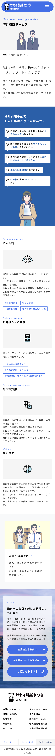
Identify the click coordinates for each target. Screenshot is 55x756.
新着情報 (7, 723)
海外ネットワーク (38, 709)
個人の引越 (9, 742)
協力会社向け (36, 714)
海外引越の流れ (11, 714)
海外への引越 (46, 742)
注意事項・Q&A (37, 718)
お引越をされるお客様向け (27, 660)
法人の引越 (27, 742)
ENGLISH (8, 728)
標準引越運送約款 (38, 728)
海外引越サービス (12, 709)
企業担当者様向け (27, 649)
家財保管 (7, 718)
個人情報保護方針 (38, 723)
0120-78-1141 (27, 671)
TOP (5, 54)
